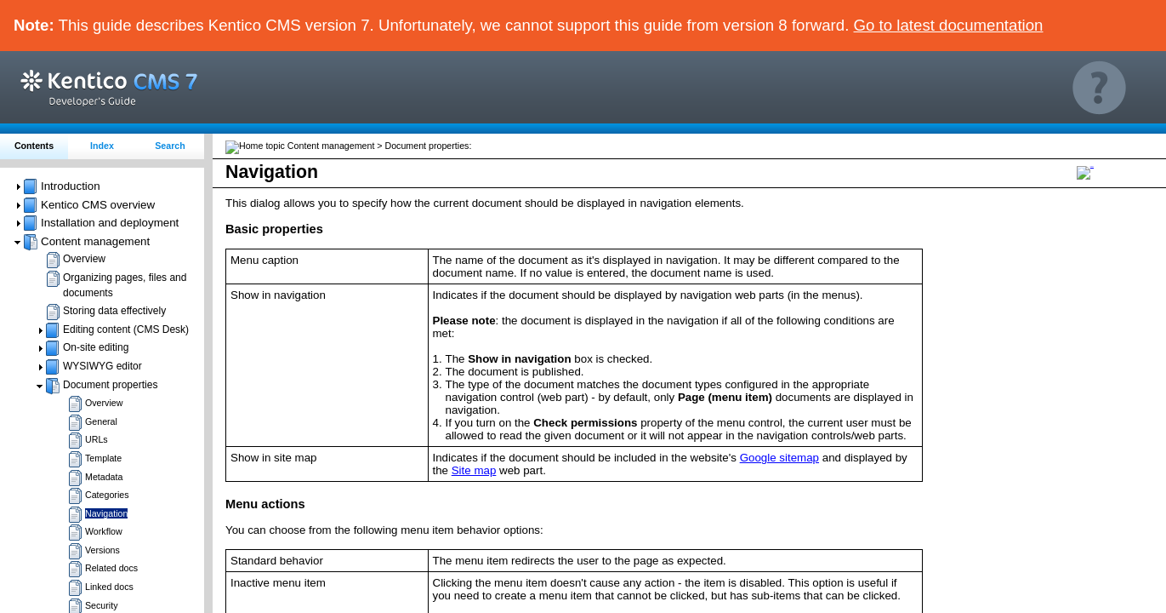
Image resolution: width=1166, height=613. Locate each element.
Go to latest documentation (949, 25)
